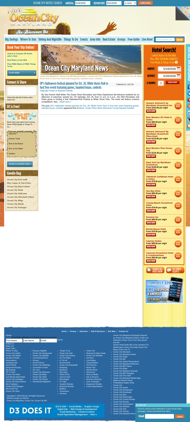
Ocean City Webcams (17, 193)
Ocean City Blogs (15, 200)
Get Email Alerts (175, 270)
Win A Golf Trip (12, 389)
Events (84, 39)
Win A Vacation (12, 384)
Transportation (92, 363)
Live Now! (147, 39)
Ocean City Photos (40, 379)
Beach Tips (90, 367)
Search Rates (145, 2)
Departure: (99, 3)
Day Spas (63, 372)
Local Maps (91, 360)
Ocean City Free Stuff (17, 179)
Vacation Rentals (12, 358)
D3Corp (24, 396)
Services (63, 393)
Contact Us (123, 331)
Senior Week (11, 365)
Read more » (65, 102)
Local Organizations (94, 386)
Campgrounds (11, 363)
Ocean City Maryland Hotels (124, 354)
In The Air (63, 360)
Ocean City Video (40, 377)
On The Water (65, 358)
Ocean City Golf (66, 353)
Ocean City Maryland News (76, 67)
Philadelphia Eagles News (123, 383)
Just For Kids (65, 377)
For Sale (63, 382)
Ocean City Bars (120, 395)
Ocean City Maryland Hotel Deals (178, 106)
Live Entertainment (40, 358)
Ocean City (29, 401)
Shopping (63, 367)
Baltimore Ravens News (123, 380)
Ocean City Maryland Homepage (126, 335)
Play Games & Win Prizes (19, 183)
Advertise (83, 331)
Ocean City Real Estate (122, 397)
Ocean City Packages (17, 207)
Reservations (11, 360)
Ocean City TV (124, 350)
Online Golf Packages (14, 386)
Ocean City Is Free (129, 340)
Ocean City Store (13, 391)
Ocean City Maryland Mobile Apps (127, 378)
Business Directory (94, 379)
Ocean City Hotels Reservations (126, 361)
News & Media (92, 374)
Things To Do (71, 39)
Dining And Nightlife (50, 39)
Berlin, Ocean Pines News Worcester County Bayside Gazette (106, 108)
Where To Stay (28, 39)
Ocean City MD (41, 401)
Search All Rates (155, 270)
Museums (63, 370)
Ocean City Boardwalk (69, 365)
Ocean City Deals (15, 190)
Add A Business (98, 331)
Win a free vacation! (137, 345)
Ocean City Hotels (15, 204)
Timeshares (64, 391)
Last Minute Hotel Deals (15, 377)
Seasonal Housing (13, 367)
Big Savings (11, 39)
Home (64, 331)
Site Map (111, 331)
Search (180, 39)
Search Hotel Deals (121, 345)
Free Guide (134, 39)
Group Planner (39, 363)
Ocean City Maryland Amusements (127, 414)
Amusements (65, 363)
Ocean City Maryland (49, 76)
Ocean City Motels (13, 356)
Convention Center (40, 367)
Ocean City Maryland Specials (125, 371)
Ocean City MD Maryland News (73, 76)
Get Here (90, 358)
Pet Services (91, 365)
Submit (180, 416)
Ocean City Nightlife (41, 356)
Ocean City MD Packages (123, 373)
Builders (63, 389)
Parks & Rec (65, 374)
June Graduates (92, 382)
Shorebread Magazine (42, 382)
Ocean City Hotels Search (47, 3)
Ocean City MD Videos (122, 366)
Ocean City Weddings (41, 365)
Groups (121, 39)
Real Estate (109, 39)
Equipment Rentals (94, 384)
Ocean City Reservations (18, 186)
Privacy (73, 331)
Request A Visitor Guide (96, 353)
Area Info (95, 39)
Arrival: (69, 3)
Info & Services (92, 377)
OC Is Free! (10, 372)
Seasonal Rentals (67, 386)
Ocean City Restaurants (42, 353)
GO (172, 82)
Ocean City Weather (94, 356)
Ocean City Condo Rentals (124, 399)
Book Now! (151, 111)
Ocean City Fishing (67, 356)
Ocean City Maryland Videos (20, 197)
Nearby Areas (91, 370)
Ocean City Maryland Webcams (126, 364)
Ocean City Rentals (121, 402)
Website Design (13, 398)
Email (141, 416)
